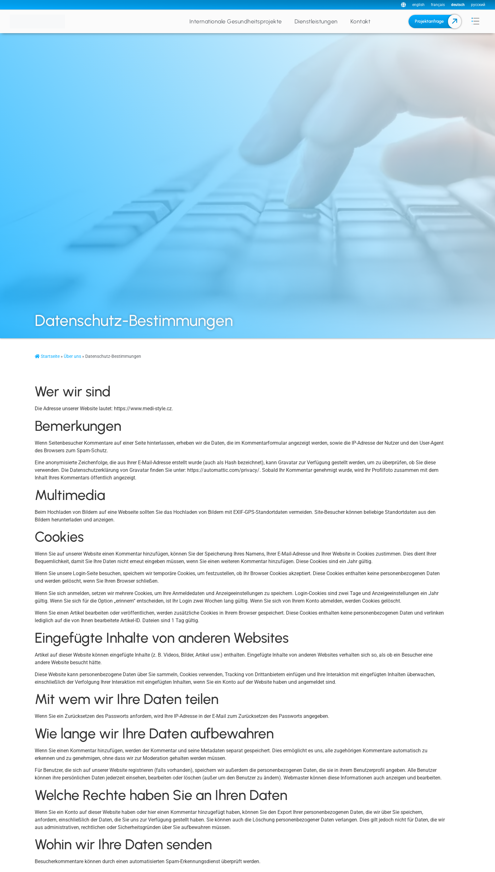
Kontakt (360, 21)
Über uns (72, 356)
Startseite (47, 356)
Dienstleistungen (316, 21)
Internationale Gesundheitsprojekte (235, 21)
